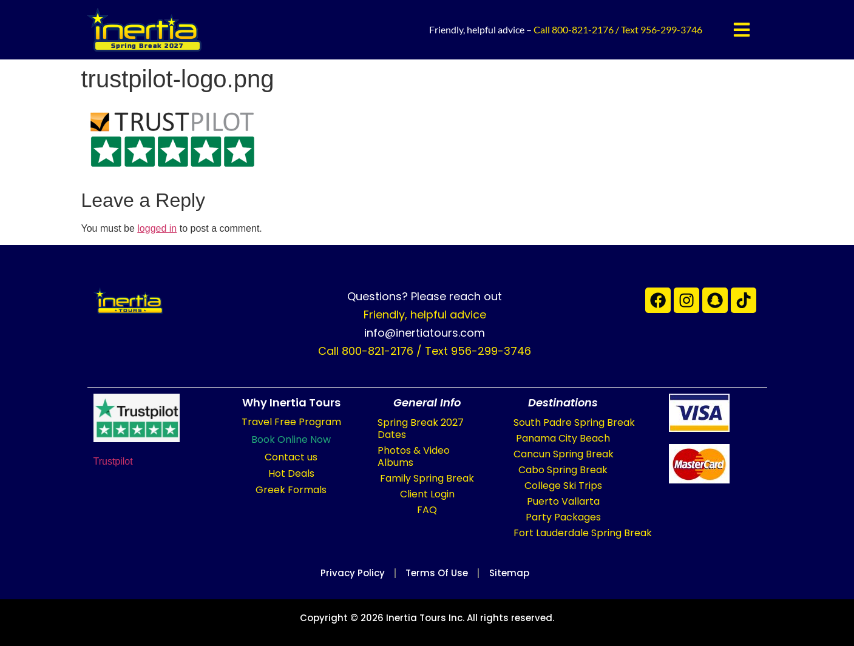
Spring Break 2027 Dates (421, 429)
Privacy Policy (346, 573)
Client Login (427, 494)
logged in (157, 228)
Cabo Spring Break (563, 470)
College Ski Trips (563, 486)
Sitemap (516, 573)
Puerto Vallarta (563, 501)
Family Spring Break (427, 478)
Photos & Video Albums (414, 456)
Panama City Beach (563, 438)
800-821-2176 (583, 29)
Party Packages (563, 517)
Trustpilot (113, 461)
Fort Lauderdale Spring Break (582, 533)
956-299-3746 (671, 29)
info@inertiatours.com (424, 332)
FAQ (427, 510)
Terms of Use (437, 573)
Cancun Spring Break (563, 454)
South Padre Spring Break (574, 422)
